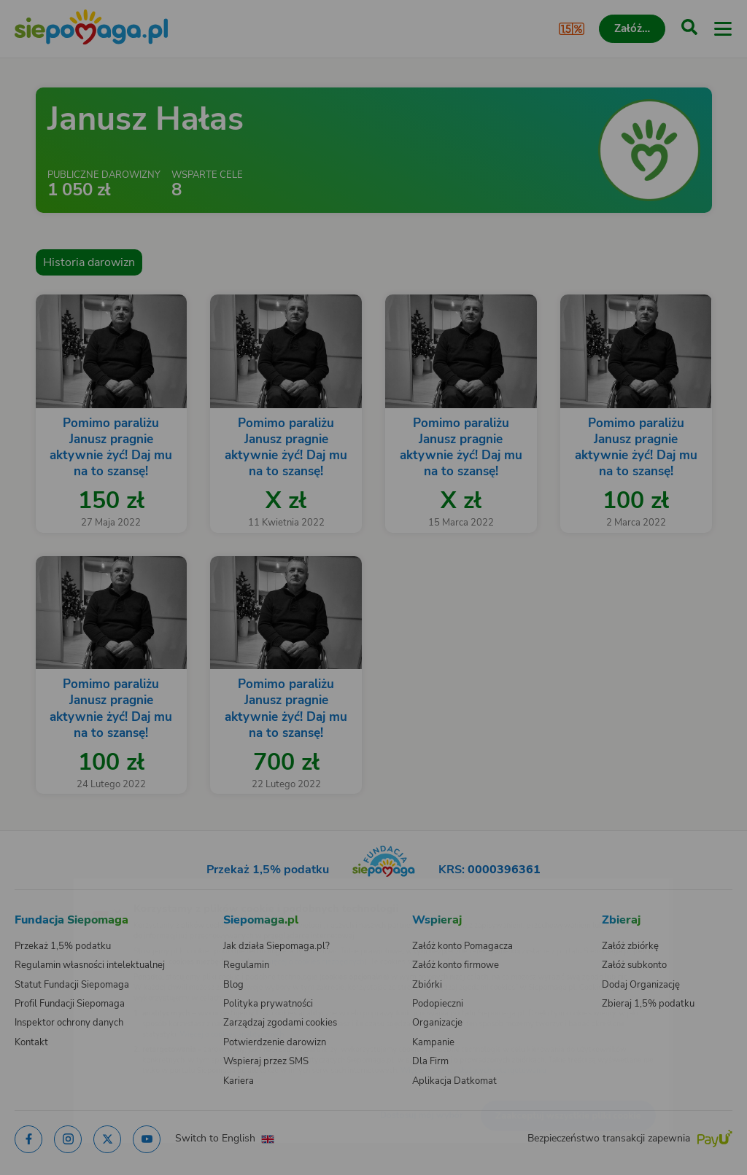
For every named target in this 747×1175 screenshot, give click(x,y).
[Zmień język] (40, 887)
